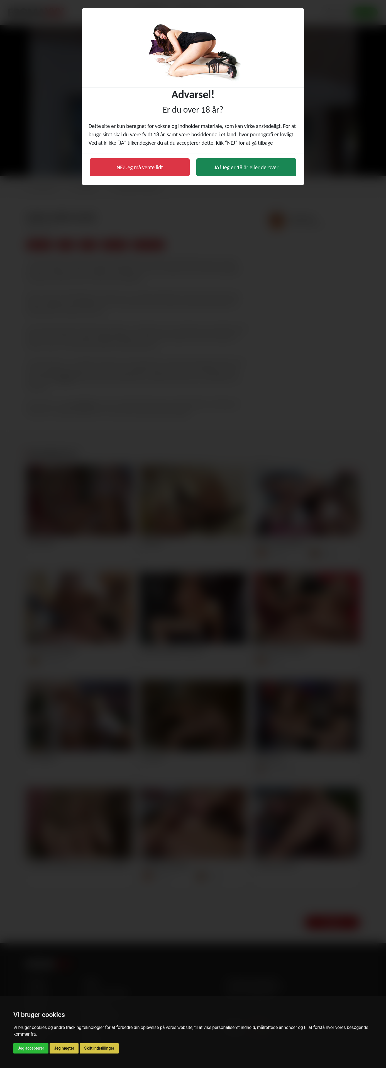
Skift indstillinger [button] (99, 1048)
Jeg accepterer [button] (31, 1048)
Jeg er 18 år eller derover (246, 167)
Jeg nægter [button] (64, 1048)
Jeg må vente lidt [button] (139, 167)
